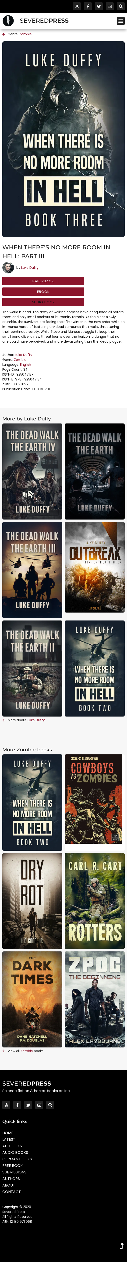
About (8, 1185)
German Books (17, 1159)
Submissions (14, 1172)
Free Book (12, 1165)
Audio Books (15, 1152)
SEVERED (44, 20)
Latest (8, 1139)
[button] (121, 21)
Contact (11, 1191)
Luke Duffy (30, 267)
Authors (11, 1178)
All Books (12, 1146)
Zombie (25, 34)
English (25, 364)
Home (7, 1133)
